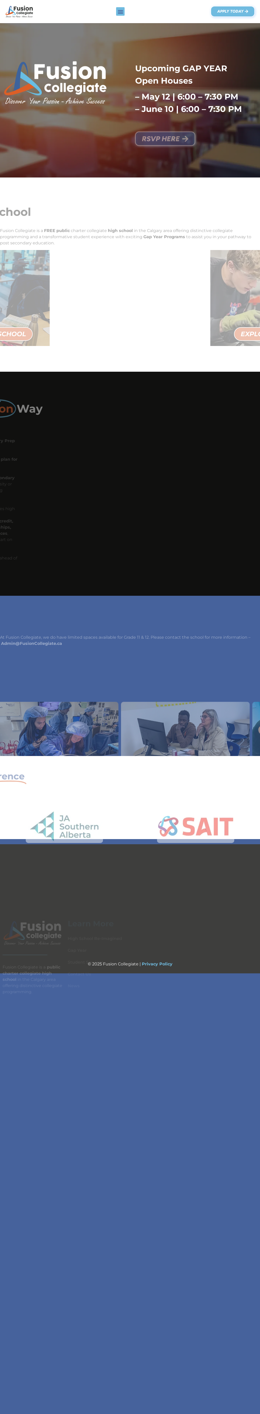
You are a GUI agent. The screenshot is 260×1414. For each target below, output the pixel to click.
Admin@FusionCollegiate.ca (31, 643)
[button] (120, 11)
